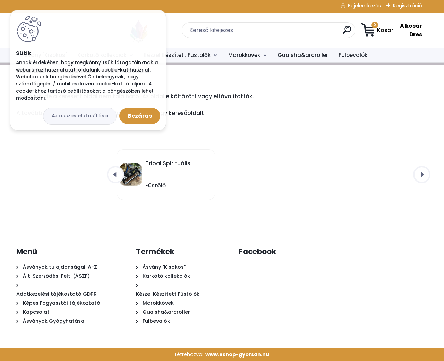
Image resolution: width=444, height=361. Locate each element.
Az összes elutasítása (80, 115)
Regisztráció (407, 5)
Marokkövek (244, 55)
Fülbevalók (353, 55)
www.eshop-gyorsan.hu (237, 354)
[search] (300, 32)
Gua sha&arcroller (303, 55)
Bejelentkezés (364, 5)
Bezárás (140, 116)
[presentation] (115, 174)
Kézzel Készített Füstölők (177, 55)
